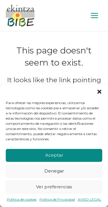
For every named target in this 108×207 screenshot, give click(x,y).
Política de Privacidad (57, 199)
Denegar (54, 171)
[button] (99, 92)
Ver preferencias (54, 186)
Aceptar (54, 155)
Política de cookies (22, 199)
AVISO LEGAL (89, 199)
